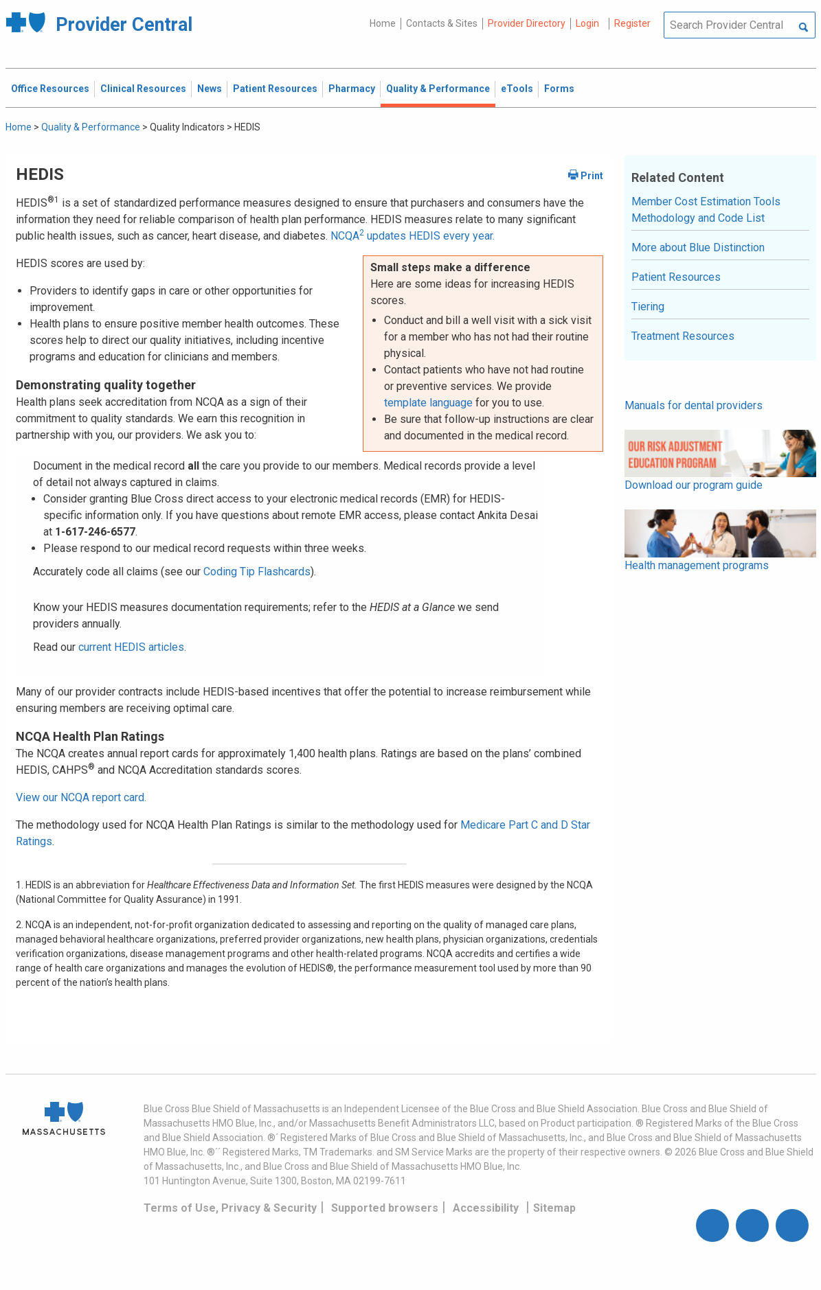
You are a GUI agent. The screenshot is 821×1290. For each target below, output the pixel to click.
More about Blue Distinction (698, 247)
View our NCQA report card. (81, 797)
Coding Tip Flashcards (257, 571)
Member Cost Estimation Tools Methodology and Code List (705, 209)
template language (428, 402)
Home (383, 23)
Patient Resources (676, 277)
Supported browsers (384, 1207)
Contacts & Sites (441, 23)
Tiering (647, 306)
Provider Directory (526, 23)
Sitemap (554, 1207)
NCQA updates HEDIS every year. (412, 235)
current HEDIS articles (131, 647)
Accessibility (486, 1207)
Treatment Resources (682, 336)
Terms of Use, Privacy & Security (230, 1207)
